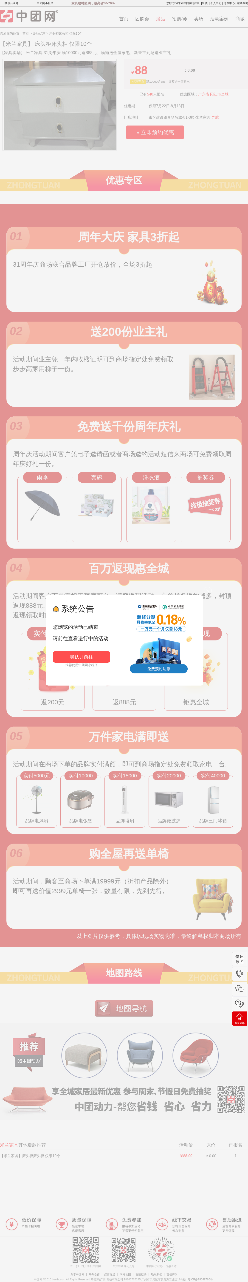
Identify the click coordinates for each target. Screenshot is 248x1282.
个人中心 (215, 3)
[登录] (204, 3)
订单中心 (229, 3)
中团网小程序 (45, 3)
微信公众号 (11, 3)
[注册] (196, 3)
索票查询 (242, 3)
